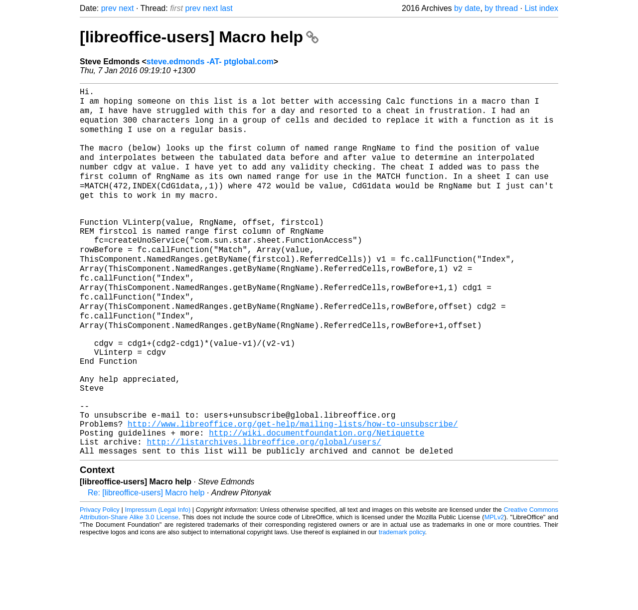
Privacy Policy (100, 580)
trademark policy (402, 602)
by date (467, 8)
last (226, 8)
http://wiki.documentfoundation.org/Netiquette (316, 498)
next (126, 8)
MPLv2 (494, 587)
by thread (501, 8)
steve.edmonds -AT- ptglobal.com (210, 61)
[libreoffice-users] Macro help (199, 37)
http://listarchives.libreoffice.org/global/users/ (264, 509)
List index (541, 8)
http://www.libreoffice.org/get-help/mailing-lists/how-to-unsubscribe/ (293, 487)
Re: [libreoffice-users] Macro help (146, 563)
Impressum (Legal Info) (157, 580)
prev (109, 8)
